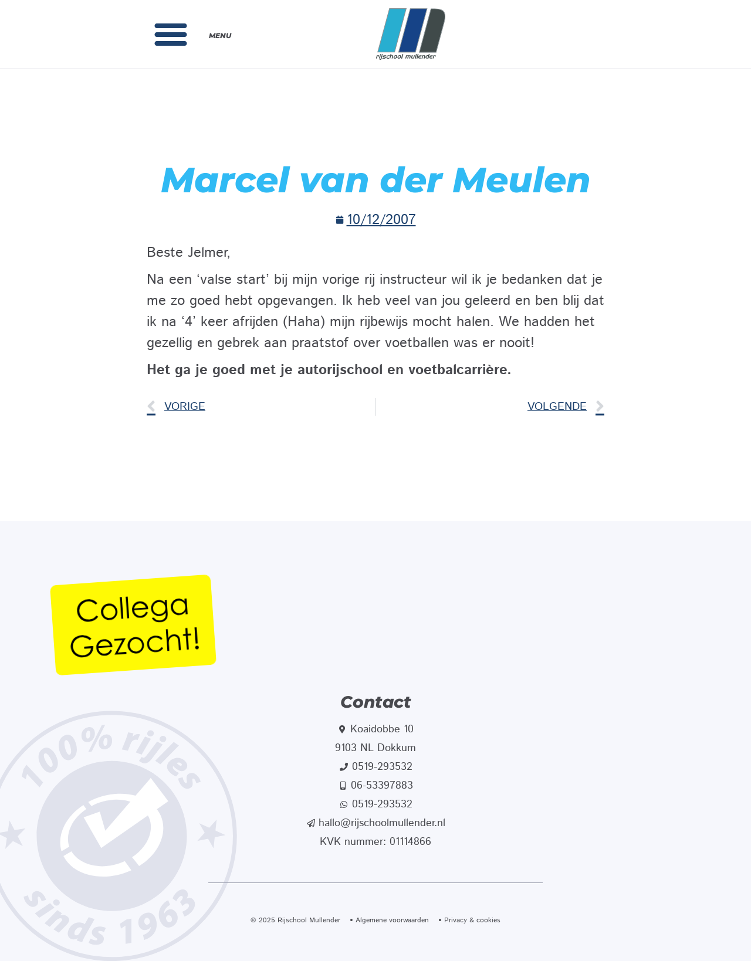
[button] (170, 34)
